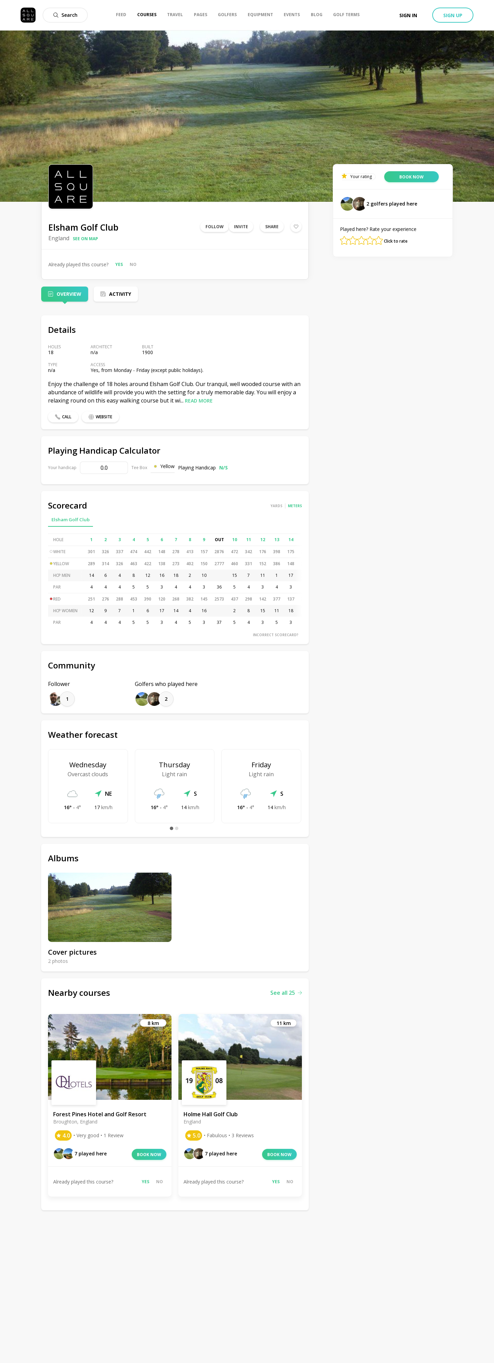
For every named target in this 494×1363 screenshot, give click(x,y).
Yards (276, 505)
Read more (199, 400)
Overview (69, 294)
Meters (295, 505)
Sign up (452, 15)
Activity (120, 294)
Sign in (408, 15)
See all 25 (286, 993)
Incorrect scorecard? (275, 634)
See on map (85, 239)
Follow (214, 227)
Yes (119, 264)
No (133, 264)
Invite (241, 227)
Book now (149, 1154)
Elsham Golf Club (70, 519)
